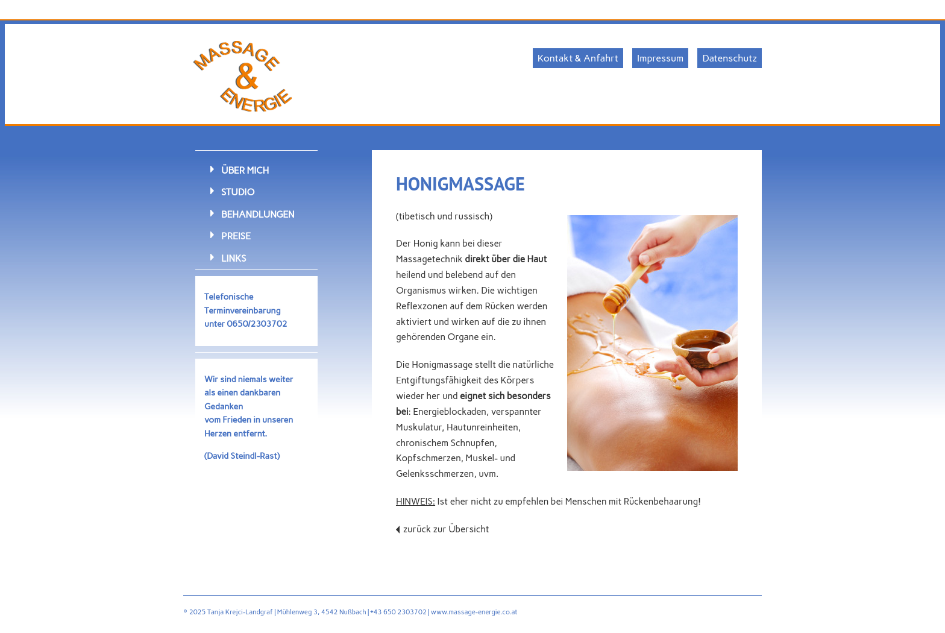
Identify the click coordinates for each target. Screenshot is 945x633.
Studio (237, 192)
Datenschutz (729, 58)
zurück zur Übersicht (446, 529)
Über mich (245, 170)
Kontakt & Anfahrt (578, 58)
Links (233, 258)
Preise (236, 236)
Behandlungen (258, 214)
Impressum (660, 58)
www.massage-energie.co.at (474, 612)
